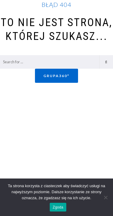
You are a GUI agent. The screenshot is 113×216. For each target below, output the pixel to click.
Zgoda (58, 207)
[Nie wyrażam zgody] (105, 197)
